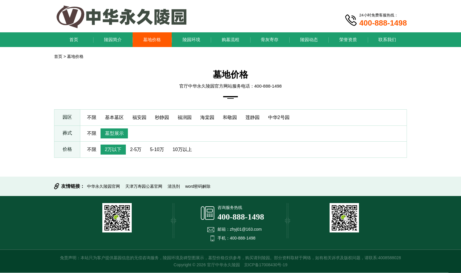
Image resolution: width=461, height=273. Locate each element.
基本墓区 (114, 117)
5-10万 (158, 149)
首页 (73, 39)
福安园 (140, 117)
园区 (67, 117)
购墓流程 (230, 39)
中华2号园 (281, 117)
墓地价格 (152, 39)
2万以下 (113, 149)
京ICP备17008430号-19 (266, 265)
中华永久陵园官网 (103, 186)
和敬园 (232, 117)
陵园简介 (113, 39)
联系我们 (387, 39)
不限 (91, 117)
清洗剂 (174, 186)
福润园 (186, 117)
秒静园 (163, 117)
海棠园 (209, 117)
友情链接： (73, 186)
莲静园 (255, 117)
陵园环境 (191, 39)
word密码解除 (198, 186)
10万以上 (183, 149)
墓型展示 (114, 133)
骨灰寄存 (269, 39)
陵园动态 (309, 39)
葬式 (67, 133)
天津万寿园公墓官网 (143, 186)
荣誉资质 (348, 39)
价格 (67, 149)
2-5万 (136, 149)
